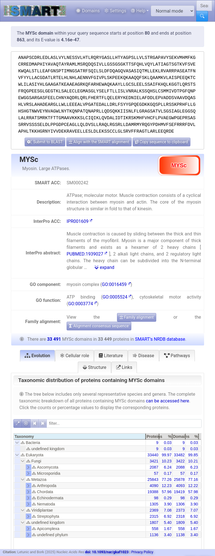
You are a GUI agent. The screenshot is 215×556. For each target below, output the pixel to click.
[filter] (124, 423)
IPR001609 (79, 221)
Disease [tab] (143, 355)
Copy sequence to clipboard (161, 142)
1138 (180, 535)
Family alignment (137, 317)
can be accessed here (167, 401)
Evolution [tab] (37, 355)
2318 (180, 516)
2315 (153, 516)
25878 (179, 479)
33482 (179, 455)
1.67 (167, 528)
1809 (180, 522)
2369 (153, 510)
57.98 (193, 492)
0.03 (167, 442)
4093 (180, 485)
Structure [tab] (94, 367)
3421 (153, 461)
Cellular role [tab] (74, 355)
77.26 (167, 479)
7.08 (167, 510)
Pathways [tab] (177, 355)
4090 (153, 485)
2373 (180, 510)
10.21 (193, 461)
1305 (153, 504)
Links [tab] (124, 367)
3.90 (167, 504)
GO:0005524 (116, 297)
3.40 (167, 535)
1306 (180, 504)
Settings (115, 10)
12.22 (193, 485)
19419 (179, 492)
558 (155, 528)
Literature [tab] (111, 355)
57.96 (167, 492)
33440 (153, 455)
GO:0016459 (116, 284)
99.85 (193, 455)
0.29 (167, 498)
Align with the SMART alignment (99, 142)
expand (104, 267)
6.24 (167, 467)
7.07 (194, 510)
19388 (153, 492)
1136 (153, 535)
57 (156, 473)
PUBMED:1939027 (87, 254)
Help (138, 10)
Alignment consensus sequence (99, 326)
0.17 (167, 473)
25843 (153, 479)
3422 (180, 461)
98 (156, 498)
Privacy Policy (142, 552)
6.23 (194, 467)
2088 (180, 467)
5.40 (167, 522)
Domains (88, 10)
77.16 (193, 479)
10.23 (167, 461)
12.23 (167, 485)
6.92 (167, 516)
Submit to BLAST (45, 142)
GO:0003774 (82, 303)
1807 (153, 522)
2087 (153, 467)
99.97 (167, 455)
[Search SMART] (204, 5)
